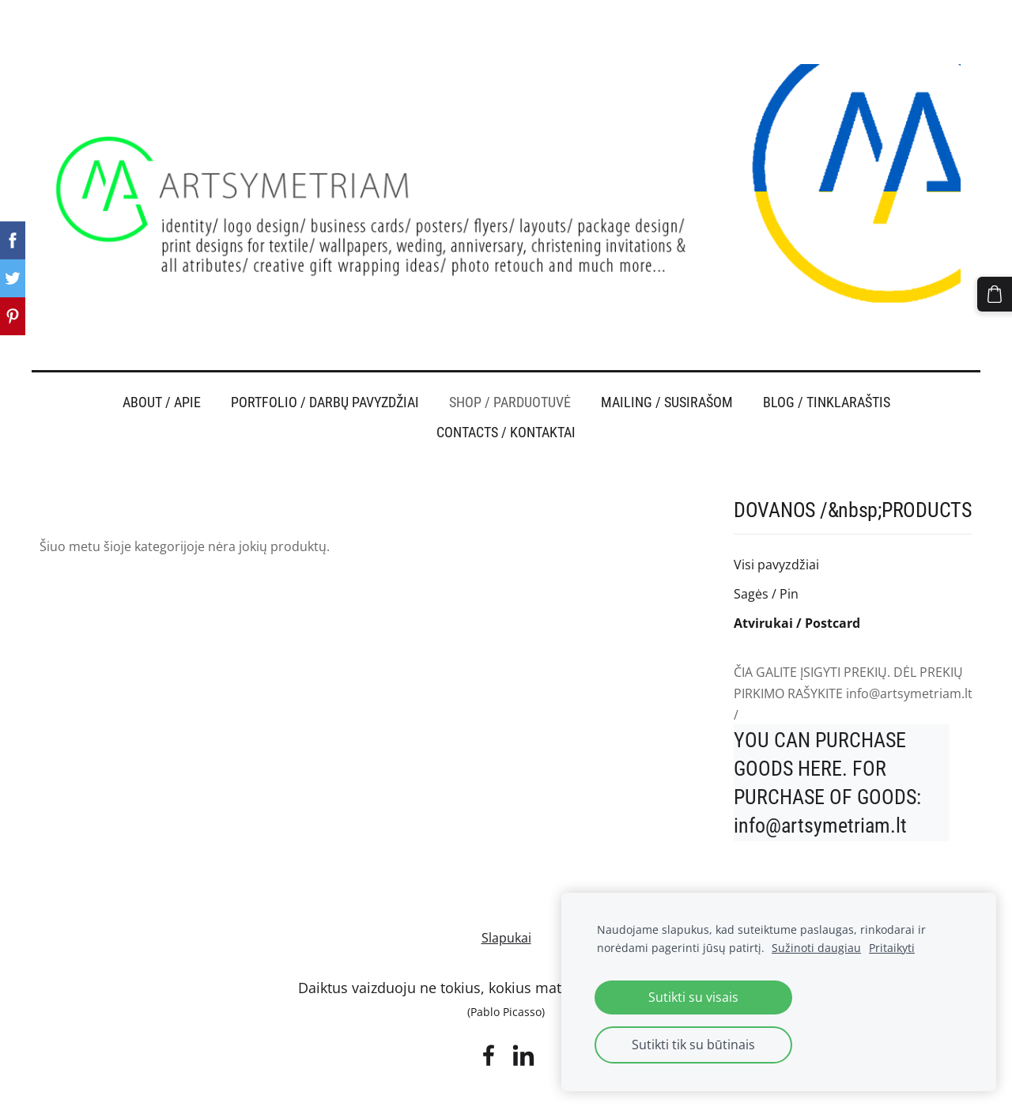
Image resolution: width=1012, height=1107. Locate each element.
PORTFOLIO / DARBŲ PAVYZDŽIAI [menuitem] (325, 372)
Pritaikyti (892, 947)
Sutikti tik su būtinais (693, 1044)
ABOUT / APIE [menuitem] (162, 372)
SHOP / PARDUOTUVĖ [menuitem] (510, 372)
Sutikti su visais (693, 997)
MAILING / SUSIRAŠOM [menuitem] (667, 372)
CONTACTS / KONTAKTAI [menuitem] (506, 402)
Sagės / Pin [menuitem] (766, 563)
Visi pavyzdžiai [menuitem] (776, 533)
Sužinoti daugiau (816, 947)
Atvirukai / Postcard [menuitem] (797, 592)
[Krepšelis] (998, 290)
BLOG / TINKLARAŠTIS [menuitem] (826, 372)
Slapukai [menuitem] (506, 907)
